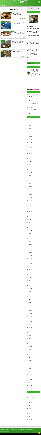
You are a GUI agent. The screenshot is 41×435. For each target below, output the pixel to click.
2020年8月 (30, 277)
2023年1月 (30, 197)
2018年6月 (30, 349)
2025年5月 (30, 142)
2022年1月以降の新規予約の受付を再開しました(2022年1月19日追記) (18, 23)
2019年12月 (30, 299)
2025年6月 (30, 139)
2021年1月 (30, 263)
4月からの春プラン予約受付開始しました (34, 113)
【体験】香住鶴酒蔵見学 (21, 429)
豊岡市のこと (30, 416)
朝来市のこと (30, 405)
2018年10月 (30, 338)
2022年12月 (30, 200)
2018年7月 (30, 346)
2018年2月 (30, 360)
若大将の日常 (30, 413)
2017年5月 (30, 385)
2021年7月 (30, 247)
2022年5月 (30, 219)
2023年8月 (30, 186)
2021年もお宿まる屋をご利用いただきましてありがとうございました (18, 14)
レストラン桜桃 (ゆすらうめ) (29, 429)
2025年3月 (30, 147)
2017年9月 (30, 374)
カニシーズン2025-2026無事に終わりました (34, 100)
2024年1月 (30, 172)
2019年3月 (30, 324)
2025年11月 (30, 131)
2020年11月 (30, 269)
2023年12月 (30, 175)
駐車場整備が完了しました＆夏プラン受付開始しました (34, 95)
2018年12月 (30, 332)
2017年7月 (30, 379)
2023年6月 (30, 189)
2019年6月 (30, 316)
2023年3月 (30, 194)
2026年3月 (30, 122)
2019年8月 (30, 310)
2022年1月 (30, 230)
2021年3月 (30, 258)
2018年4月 (30, 354)
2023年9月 (30, 183)
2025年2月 (30, 150)
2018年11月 (30, 335)
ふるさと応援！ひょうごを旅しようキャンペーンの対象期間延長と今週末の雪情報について (18, 33)
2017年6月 (30, 382)
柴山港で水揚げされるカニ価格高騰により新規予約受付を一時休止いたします (18, 42)
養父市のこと (30, 419)
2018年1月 (30, 363)
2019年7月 (30, 313)
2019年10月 (30, 305)
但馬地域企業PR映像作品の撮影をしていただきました (18, 52)
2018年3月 (30, 357)
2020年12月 (30, 266)
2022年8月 (30, 211)
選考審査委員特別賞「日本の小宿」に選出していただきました (34, 108)
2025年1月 (30, 153)
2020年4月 (30, 288)
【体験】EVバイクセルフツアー (4, 429)
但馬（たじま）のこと (32, 397)
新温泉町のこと (31, 402)
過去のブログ (3, 5)
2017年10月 (30, 371)
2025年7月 (30, 136)
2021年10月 (30, 238)
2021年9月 (30, 241)
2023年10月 (30, 180)
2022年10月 (30, 205)
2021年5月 (30, 252)
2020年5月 (30, 285)
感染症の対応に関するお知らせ (4, 431)
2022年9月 (30, 208)
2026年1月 (30, 125)
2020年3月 (30, 291)
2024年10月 (30, 158)
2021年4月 (30, 255)
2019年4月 (30, 321)
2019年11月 (30, 302)
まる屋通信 (20, 2)
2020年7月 (30, 280)
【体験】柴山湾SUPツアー (13, 429)
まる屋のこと (30, 394)
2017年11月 (30, 368)
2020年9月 (30, 274)
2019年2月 (30, 327)
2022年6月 (30, 216)
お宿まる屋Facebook (30, 63)
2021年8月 (30, 244)
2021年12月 (30, 233)
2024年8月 (30, 161)
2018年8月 (30, 343)
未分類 (30, 408)
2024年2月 (30, 169)
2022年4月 (30, 222)
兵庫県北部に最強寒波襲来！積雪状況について (34, 104)
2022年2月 (30, 227)
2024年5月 (30, 164)
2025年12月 (30, 128)
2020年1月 (30, 296)
